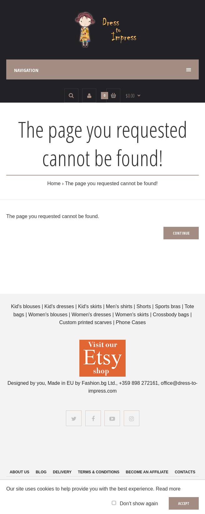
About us (19, 472)
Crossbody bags (171, 314)
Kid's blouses (25, 306)
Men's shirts (119, 306)
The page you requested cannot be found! (111, 183)
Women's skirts (132, 314)
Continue (181, 233)
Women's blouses (47, 314)
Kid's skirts (90, 306)
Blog (41, 472)
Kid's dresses (59, 306)
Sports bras (168, 306)
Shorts (144, 306)
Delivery (62, 472)
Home (54, 183)
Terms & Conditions (98, 472)
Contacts (185, 472)
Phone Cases (131, 322)
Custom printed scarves (86, 322)
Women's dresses (92, 314)
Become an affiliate (147, 472)
